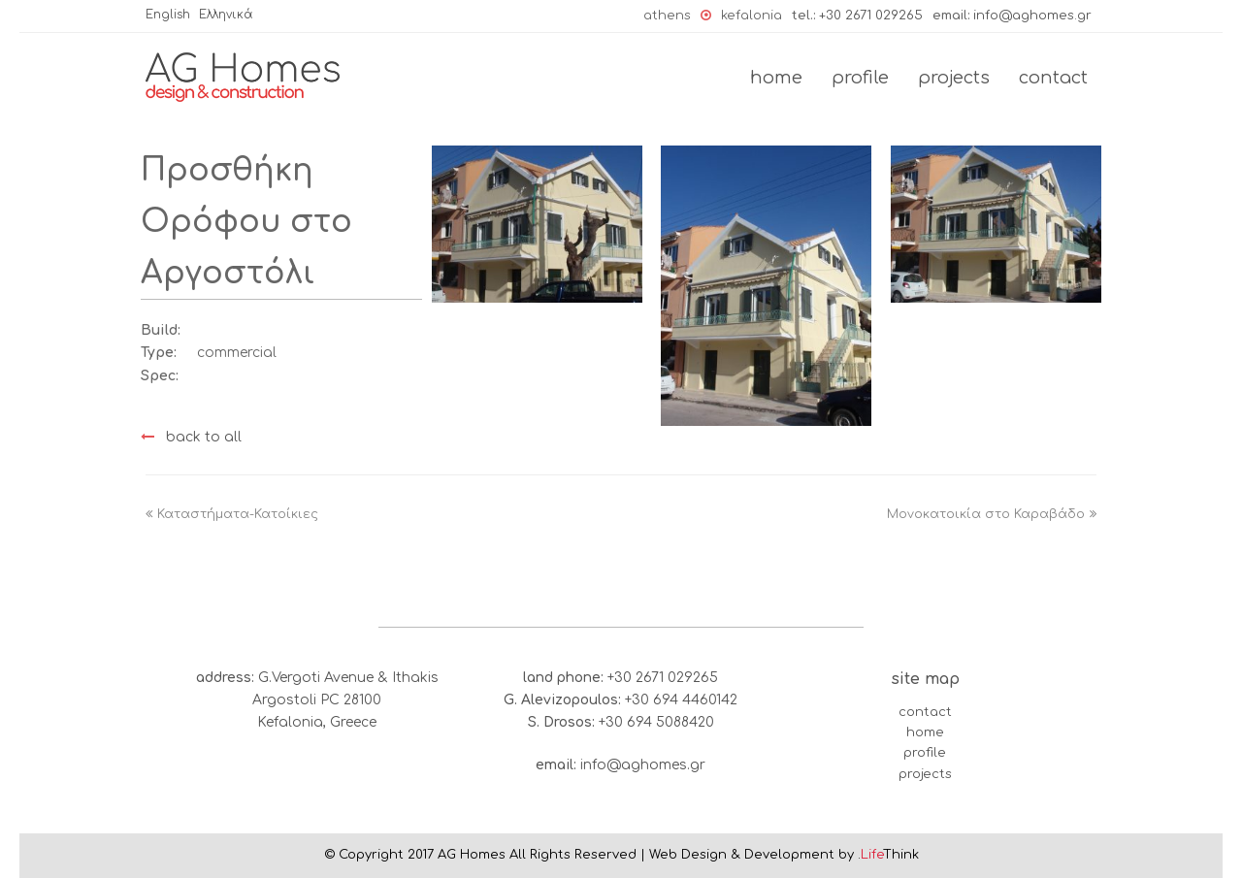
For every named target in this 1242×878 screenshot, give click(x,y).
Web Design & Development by (784, 855)
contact (925, 712)
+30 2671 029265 (871, 15)
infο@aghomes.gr (1032, 15)
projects (925, 774)
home (925, 732)
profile (924, 753)
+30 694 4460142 (681, 700)
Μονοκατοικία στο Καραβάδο (991, 514)
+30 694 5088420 (656, 722)
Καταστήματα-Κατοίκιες (232, 514)
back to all (191, 437)
